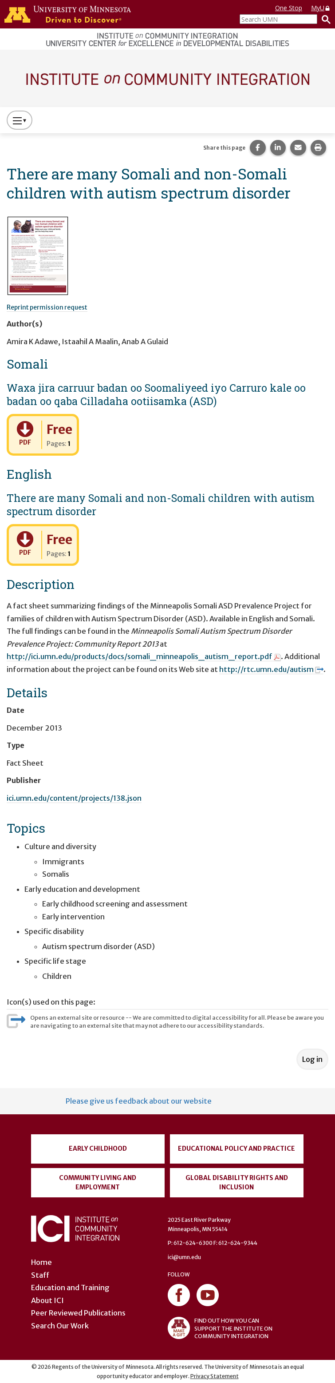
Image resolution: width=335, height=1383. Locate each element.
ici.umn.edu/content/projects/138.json (74, 798)
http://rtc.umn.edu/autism (271, 669)
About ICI (47, 1300)
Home (41, 1262)
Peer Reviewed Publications (78, 1312)
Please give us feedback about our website (139, 1101)
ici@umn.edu (184, 1257)
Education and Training (70, 1287)
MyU (321, 8)
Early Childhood (98, 1148)
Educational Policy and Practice (236, 1148)
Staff (40, 1275)
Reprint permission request (47, 307)
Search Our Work (60, 1325)
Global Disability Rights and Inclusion (236, 1182)
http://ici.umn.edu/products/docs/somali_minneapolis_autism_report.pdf (144, 656)
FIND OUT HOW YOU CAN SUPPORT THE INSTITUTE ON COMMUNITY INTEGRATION (220, 1328)
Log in (312, 1059)
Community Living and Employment (97, 1182)
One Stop (288, 8)
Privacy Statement (214, 1376)
